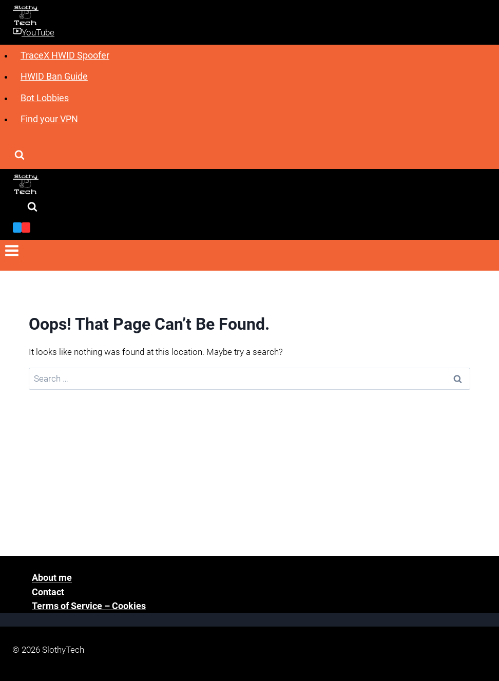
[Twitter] (17, 227)
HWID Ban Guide (54, 76)
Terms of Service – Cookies (89, 605)
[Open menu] (12, 252)
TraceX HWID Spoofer (65, 55)
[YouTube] (26, 227)
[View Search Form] (19, 156)
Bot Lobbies (45, 97)
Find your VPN (49, 118)
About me (52, 578)
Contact (48, 592)
